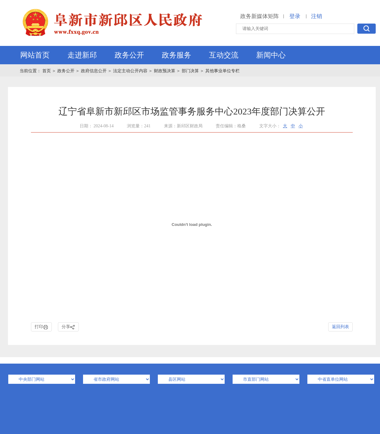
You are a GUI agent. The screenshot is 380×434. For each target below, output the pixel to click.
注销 (316, 16)
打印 (41, 327)
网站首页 (35, 55)
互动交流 (223, 55)
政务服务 (176, 55)
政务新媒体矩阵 (259, 16)
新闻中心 (271, 55)
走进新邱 (82, 55)
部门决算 (190, 71)
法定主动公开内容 (130, 71)
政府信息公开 (94, 71)
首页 (47, 71)
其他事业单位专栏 (222, 71)
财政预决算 (164, 71)
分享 (68, 327)
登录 (294, 16)
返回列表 (340, 326)
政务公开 (129, 55)
